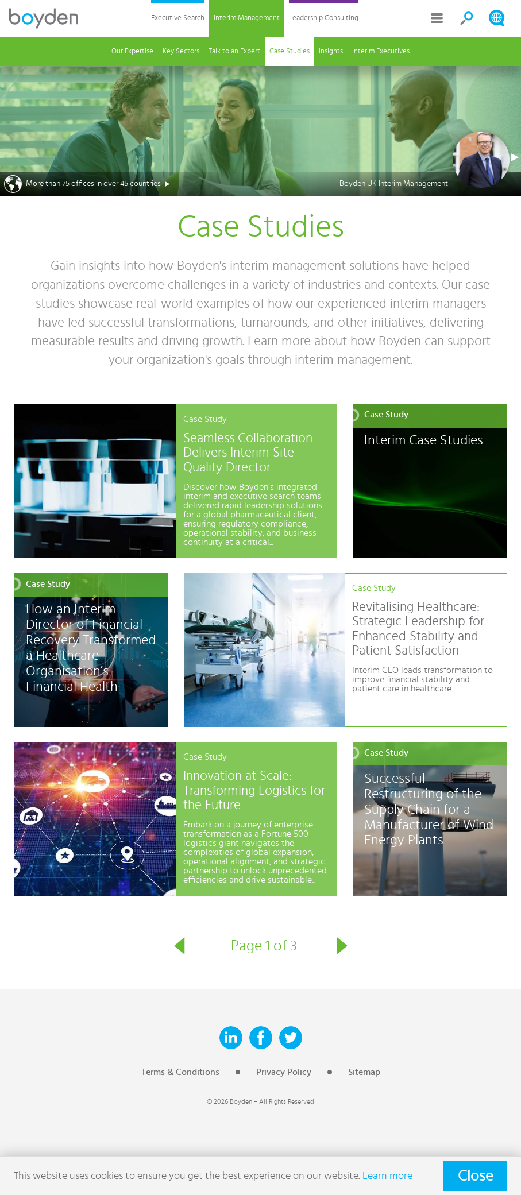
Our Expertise (132, 51)
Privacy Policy (283, 1072)
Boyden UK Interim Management (393, 184)
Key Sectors (181, 51)
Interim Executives (381, 51)
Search (467, 18)
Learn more (387, 1175)
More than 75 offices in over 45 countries (93, 184)
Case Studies (289, 51)
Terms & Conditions (180, 1072)
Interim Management (247, 18)
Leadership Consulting (323, 18)
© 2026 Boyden (229, 1101)
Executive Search (177, 18)
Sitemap (364, 1072)
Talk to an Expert (234, 51)
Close (475, 1176)
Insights (331, 51)
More (437, 18)
